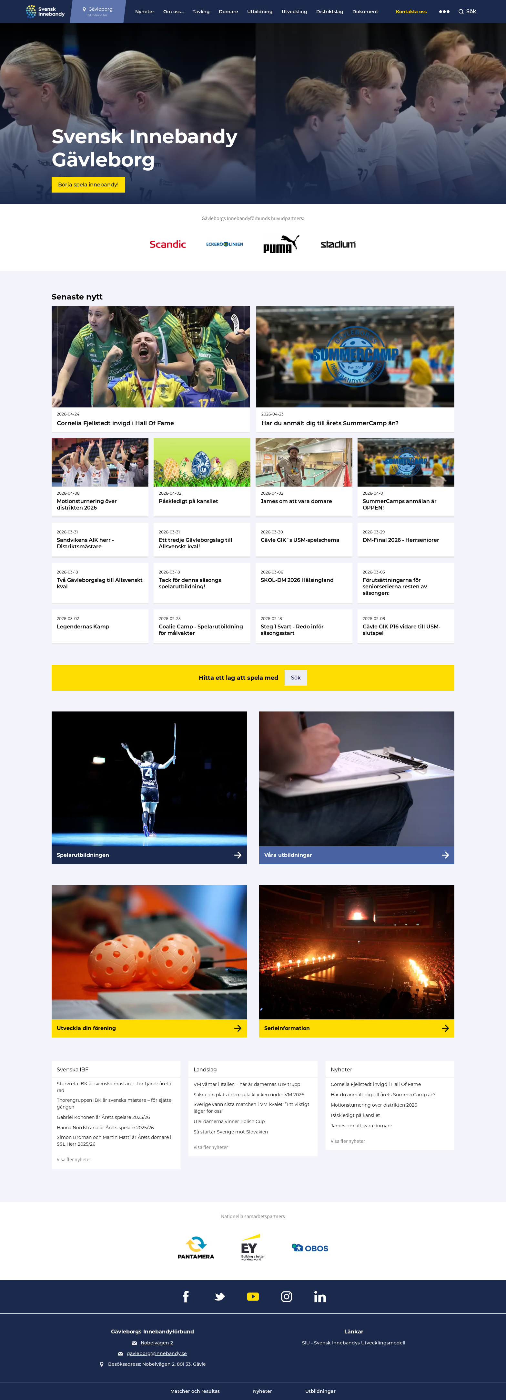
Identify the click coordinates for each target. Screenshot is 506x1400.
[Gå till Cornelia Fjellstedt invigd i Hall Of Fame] (151, 369)
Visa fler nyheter (74, 1159)
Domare (228, 12)
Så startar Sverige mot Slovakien (231, 1132)
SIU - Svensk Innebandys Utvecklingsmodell (353, 1343)
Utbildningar (320, 1391)
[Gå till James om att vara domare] (304, 477)
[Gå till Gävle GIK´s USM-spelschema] (304, 539)
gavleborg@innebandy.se (157, 1353)
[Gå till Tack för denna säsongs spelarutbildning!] (202, 583)
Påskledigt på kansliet (355, 1115)
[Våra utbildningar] (356, 787)
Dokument (365, 12)
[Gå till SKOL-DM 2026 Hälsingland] (304, 583)
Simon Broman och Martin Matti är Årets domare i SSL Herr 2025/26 (114, 1140)
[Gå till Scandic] (167, 244)
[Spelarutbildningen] (149, 787)
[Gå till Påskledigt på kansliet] (202, 477)
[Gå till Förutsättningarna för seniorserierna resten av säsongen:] (406, 583)
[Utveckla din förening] (149, 961)
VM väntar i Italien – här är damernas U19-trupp (247, 1084)
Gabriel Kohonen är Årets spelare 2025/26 (103, 1117)
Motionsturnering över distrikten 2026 (374, 1105)
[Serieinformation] (356, 961)
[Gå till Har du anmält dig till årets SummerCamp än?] (355, 369)
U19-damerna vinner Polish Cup (229, 1121)
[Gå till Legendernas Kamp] (100, 626)
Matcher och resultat (195, 1391)
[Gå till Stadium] (338, 244)
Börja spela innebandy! (88, 185)
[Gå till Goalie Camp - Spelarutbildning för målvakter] (202, 626)
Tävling (201, 12)
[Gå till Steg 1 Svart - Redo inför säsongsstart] (304, 626)
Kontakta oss (411, 12)
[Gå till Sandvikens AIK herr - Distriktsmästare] (100, 539)
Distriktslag (329, 12)
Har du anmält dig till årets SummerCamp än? (383, 1095)
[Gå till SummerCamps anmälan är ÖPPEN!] (406, 477)
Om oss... (173, 12)
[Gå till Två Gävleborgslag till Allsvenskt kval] (100, 583)
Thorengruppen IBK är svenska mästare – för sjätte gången (114, 1103)
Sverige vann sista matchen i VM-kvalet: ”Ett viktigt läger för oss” (251, 1107)
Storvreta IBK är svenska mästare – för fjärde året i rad (114, 1087)
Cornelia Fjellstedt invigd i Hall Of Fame (376, 1084)
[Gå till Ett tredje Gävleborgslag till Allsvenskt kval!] (202, 539)
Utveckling (294, 12)
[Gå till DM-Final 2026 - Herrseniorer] (406, 539)
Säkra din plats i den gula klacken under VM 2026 (249, 1095)
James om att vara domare (361, 1126)
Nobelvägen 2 (157, 1343)
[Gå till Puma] (281, 244)
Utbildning (260, 12)
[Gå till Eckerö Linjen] (224, 244)
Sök (296, 678)
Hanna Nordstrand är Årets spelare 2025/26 (105, 1128)
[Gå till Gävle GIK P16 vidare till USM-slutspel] (406, 626)
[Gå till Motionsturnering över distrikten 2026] (100, 477)
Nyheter (144, 12)
